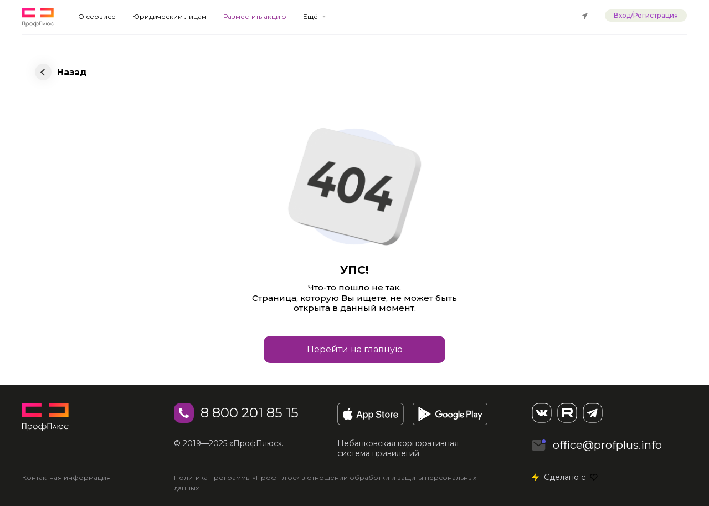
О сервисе (97, 16)
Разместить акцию (254, 16)
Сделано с (571, 477)
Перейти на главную (355, 349)
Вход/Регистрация (646, 15)
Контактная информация (66, 477)
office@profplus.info (607, 445)
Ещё (310, 16)
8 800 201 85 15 (250, 413)
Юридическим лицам (169, 16)
